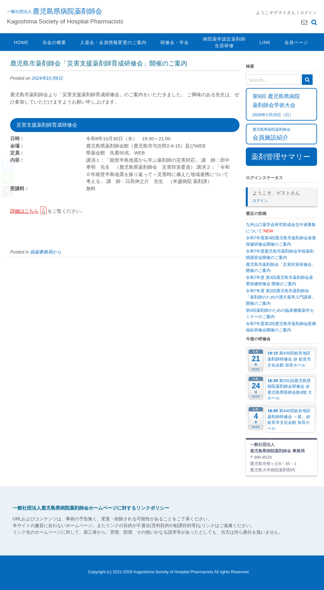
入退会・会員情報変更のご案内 (113, 42)
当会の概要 (54, 42)
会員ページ (296, 42)
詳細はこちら (24, 211)
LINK (265, 42)
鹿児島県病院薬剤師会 (67, 11)
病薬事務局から (46, 251)
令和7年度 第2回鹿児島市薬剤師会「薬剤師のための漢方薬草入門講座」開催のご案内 (281, 297)
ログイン (308, 12)
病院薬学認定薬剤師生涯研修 (224, 42)
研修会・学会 (174, 42)
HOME (21, 42)
